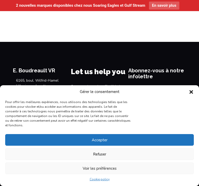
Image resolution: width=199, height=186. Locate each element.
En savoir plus (164, 5)
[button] (191, 92)
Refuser (99, 154)
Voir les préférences (100, 168)
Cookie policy (100, 179)
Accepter (100, 140)
